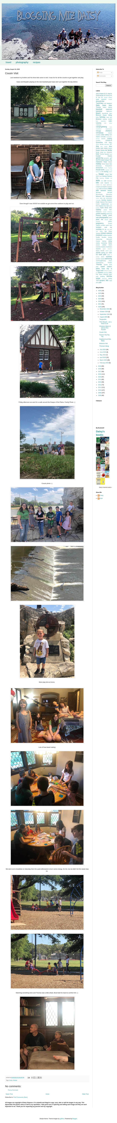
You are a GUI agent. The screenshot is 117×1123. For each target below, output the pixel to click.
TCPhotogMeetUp (101, 260)
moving (103, 200)
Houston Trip (108, 169)
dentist (101, 144)
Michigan (98, 192)
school (103, 233)
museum (109, 200)
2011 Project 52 (101, 93)
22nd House (99, 95)
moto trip (102, 198)
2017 (100, 371)
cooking (109, 138)
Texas (110, 260)
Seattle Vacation (101, 237)
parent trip (109, 213)
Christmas (99, 133)
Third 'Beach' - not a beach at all (105, 322)
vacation (100, 272)
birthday (102, 117)
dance (97, 144)
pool (111, 219)
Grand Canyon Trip (106, 160)
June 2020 (103, 352)
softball (104, 245)
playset (106, 219)
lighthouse (109, 184)
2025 (100, 293)
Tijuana (106, 264)
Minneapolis (99, 194)
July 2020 (103, 349)
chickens (109, 131)
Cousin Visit (103, 332)
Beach (98, 113)
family (10, 1080)
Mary (110, 188)
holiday (98, 164)
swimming (108, 259)
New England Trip (101, 205)
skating (104, 241)
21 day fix (109, 93)
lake (97, 183)
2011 (100, 387)
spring (103, 253)
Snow (110, 243)
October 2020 (104, 311)
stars (107, 252)
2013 (100, 382)
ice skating (105, 171)
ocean (105, 209)
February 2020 (104, 363)
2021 (100, 304)
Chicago (98, 131)
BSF (97, 121)
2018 (100, 369)
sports (98, 253)
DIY (111, 144)
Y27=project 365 (102, 280)
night (107, 205)
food (111, 154)
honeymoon (99, 168)
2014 (100, 379)
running (98, 229)
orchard (104, 211)
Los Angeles (103, 186)
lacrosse (109, 180)
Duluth (110, 148)
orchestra (109, 211)
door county (103, 146)
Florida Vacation (104, 154)
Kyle (101, 498)
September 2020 (105, 314)
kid (111, 178)
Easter (98, 150)
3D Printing (107, 95)
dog (97, 146)
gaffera (62, 1118)
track (110, 264)
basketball (99, 111)
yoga (110, 280)
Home (47, 1094)
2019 (100, 366)
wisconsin (104, 278)
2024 (100, 296)
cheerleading (109, 128)
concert (103, 138)
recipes (36, 62)
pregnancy (100, 223)
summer (109, 256)
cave (111, 127)
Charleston (98, 128)
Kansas (104, 176)
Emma (103, 150)
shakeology (99, 239)
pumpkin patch (105, 225)
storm (102, 256)
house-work (100, 170)
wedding (102, 276)
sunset (102, 258)
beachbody (105, 113)
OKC (110, 209)
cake (105, 123)
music (98, 202)
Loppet (98, 186)
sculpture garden (107, 235)
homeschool (108, 165)
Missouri (98, 196)
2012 (100, 385)
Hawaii (110, 162)
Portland (98, 221)
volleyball (105, 274)
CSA (106, 142)
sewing (110, 237)
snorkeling (104, 243)
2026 (100, 290)
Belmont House (101, 115)
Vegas (100, 274)
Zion (97, 282)
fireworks (109, 152)
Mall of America (103, 188)
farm (105, 152)
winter (98, 278)
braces (110, 119)
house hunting (108, 167)
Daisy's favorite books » (105, 487)
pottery (110, 221)
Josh (100, 176)
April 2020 (103, 357)
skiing (110, 241)
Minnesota (109, 194)
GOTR (98, 160)
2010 (100, 390)
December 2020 (105, 309)
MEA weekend (101, 190)
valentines (105, 272)
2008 (100, 395)
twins (98, 268)
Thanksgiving (99, 262)
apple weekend (101, 99)
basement (109, 109)
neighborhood (104, 204)
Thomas (99, 264)
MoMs (97, 198)
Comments (101, 76)
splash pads (108, 250)
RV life (104, 229)
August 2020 (104, 317)
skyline (98, 243)
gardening (99, 158)
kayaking (102, 178)
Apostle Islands (108, 97)
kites (102, 180)
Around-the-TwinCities (100, 102)
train (97, 266)
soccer (98, 245)
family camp (99, 152)
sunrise (98, 258)
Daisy (110, 142)
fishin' (97, 154)
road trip (108, 227)
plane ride (99, 219)
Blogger (74, 1118)
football (98, 156)
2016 (100, 374)
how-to (97, 171)
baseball (99, 109)
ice (100, 171)
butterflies (103, 121)
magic (97, 188)
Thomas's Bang (104, 346)
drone (106, 148)
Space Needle (100, 250)
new (111, 204)
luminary (109, 186)
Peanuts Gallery (101, 215)
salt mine (109, 229)
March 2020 (103, 360)
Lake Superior (104, 182)
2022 (100, 301)
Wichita (15, 1080)
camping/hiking (101, 127)
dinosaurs (106, 144)
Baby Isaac (101, 105)
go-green (106, 158)
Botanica (98, 119)
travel (8, 62)
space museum (107, 248)
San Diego (99, 231)
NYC (110, 208)
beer (110, 113)
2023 (100, 299)
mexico (110, 190)
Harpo (105, 162)
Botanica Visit (103, 343)
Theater (110, 262)
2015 (100, 377)
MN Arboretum (107, 196)
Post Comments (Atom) (20, 1097)
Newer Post (9, 1094)
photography (22, 62)
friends (110, 156)
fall (106, 150)
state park (102, 254)
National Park (104, 202)
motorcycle (109, 198)
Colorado (103, 136)
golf (111, 158)
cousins (98, 140)
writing (110, 278)
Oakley (98, 210)
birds (97, 117)
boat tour (109, 117)
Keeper (107, 178)
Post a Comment (13, 1090)
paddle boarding (101, 213)
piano (110, 217)
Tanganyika (102, 319)
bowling (105, 119)
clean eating (105, 135)
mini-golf (109, 192)
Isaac (101, 174)
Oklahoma (99, 211)
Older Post (85, 1094)
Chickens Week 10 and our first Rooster (105, 327)
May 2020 (103, 355)
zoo (100, 282)
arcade (110, 99)
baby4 (104, 107)
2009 (100, 393)
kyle (105, 181)
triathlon (109, 266)
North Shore (104, 208)
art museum (108, 103)
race (111, 225)
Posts (99, 72)
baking (110, 107)
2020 (100, 306)
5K (102, 97)
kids (98, 180)
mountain (98, 200)
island (106, 174)
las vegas (103, 184)
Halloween (99, 162)
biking (110, 115)
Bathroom (109, 111)
